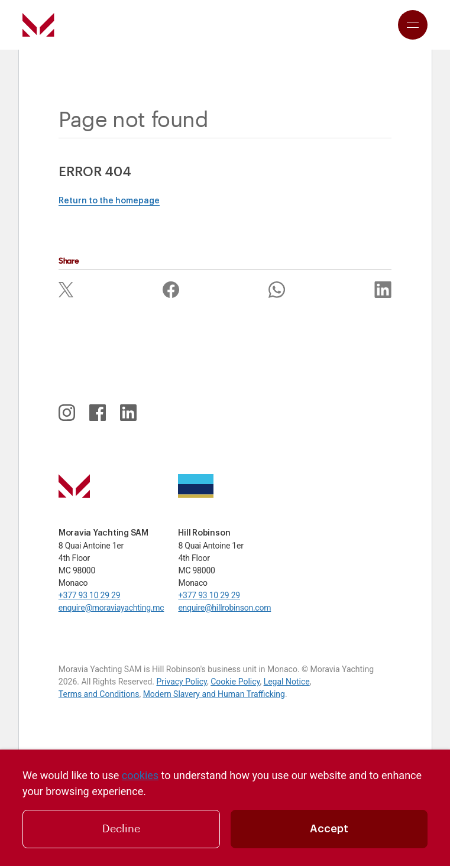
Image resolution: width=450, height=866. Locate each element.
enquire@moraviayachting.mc (111, 607)
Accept (329, 828)
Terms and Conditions (99, 694)
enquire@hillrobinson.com (224, 607)
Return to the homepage (109, 201)
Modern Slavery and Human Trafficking (214, 694)
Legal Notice (287, 681)
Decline (121, 828)
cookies (140, 775)
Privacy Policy (181, 681)
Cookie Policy (235, 681)
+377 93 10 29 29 (90, 595)
